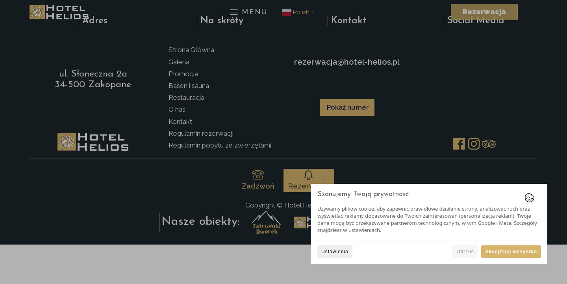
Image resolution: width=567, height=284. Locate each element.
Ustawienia (334, 251)
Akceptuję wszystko (511, 251)
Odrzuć (465, 251)
